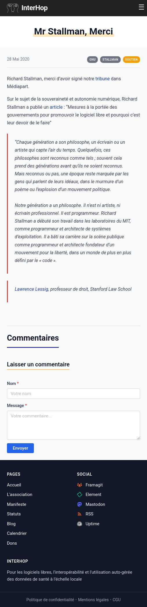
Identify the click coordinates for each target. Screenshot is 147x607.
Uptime (88, 523)
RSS (85, 514)
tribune (102, 78)
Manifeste (16, 504)
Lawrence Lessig (31, 289)
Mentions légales (93, 599)
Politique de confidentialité (50, 599)
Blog (11, 523)
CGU (117, 599)
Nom (13, 383)
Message (17, 405)
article (56, 107)
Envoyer (20, 448)
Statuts (14, 514)
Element (89, 494)
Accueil (14, 485)
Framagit (90, 485)
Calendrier (17, 533)
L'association (19, 494)
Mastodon (91, 504)
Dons (12, 543)
